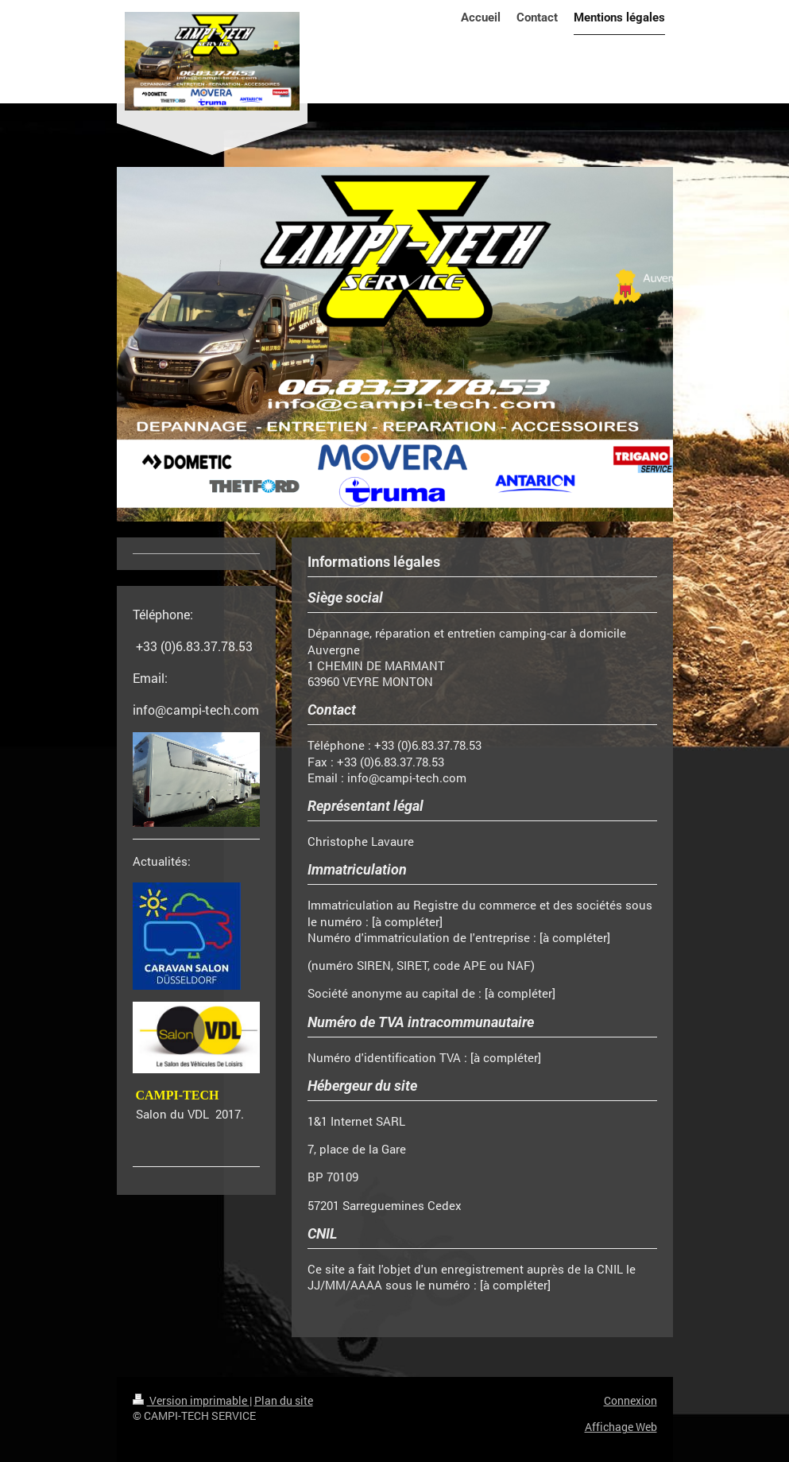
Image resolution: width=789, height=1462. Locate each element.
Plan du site (283, 1400)
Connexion (630, 1400)
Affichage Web (621, 1426)
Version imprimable (191, 1400)
